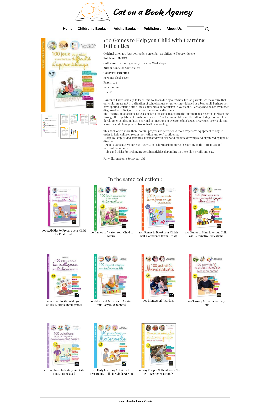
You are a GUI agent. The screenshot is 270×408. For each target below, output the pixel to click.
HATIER (123, 58)
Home (67, 28)
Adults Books (126, 28)
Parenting (123, 73)
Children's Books (93, 28)
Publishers (152, 28)
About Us (174, 28)
